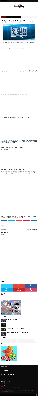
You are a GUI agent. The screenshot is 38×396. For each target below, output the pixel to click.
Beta (9, 340)
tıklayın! (33, 173)
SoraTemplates (5, 394)
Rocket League (4, 378)
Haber (20, 22)
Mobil (31, 340)
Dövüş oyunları (20, 340)
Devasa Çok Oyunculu (14, 340)
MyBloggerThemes (14, 394)
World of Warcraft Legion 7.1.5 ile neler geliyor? (15, 328)
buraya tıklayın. (21, 48)
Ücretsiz (2, 343)
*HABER (15, 21)
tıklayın (20, 209)
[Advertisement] (19, 12)
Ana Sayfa (3, 17)
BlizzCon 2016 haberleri (5, 22)
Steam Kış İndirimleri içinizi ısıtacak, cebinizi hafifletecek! (17, 332)
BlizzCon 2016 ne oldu (13, 22)
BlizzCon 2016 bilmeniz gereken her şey (22, 21)
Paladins (3, 377)
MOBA (24, 340)
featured (18, 22)
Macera (28, 340)
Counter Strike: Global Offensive (7, 379)
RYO (33, 340)
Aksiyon (2, 340)
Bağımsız (6, 340)
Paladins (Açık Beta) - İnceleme (11, 319)
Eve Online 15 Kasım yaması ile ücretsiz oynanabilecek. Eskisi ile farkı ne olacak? (20, 323)
